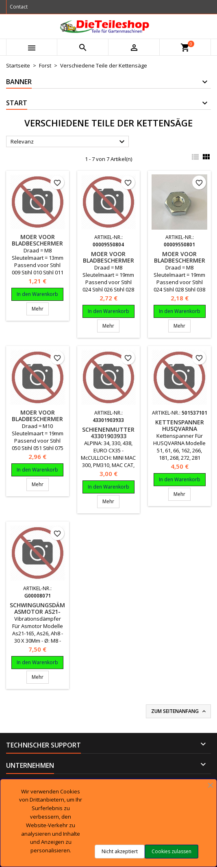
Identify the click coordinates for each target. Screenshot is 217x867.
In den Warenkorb (37, 294)
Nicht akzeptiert (120, 851)
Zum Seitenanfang (179, 711)
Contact (19, 6)
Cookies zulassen (171, 851)
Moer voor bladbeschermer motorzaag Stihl (37, 243)
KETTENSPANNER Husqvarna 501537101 (179, 428)
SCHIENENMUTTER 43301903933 (108, 433)
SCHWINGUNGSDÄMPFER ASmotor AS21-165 (44, 611)
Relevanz (69, 142)
